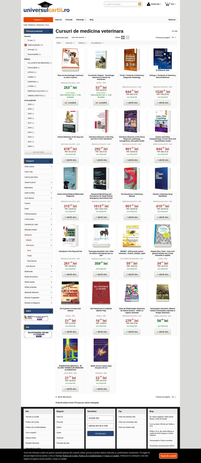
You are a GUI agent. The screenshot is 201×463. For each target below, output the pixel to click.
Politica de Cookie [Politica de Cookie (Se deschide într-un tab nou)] (70, 456)
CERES (68, 316)
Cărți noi (60, 417)
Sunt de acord (168, 455)
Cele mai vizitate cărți (127, 427)
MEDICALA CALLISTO (68, 83)
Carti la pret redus (31, 177)
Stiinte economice (31, 277)
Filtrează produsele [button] (34, 31)
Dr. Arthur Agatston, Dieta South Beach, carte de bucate (161, 418)
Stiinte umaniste (31, 287)
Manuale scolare (31, 230)
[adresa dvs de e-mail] (100, 425)
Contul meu (153, 4)
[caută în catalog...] (120, 4)
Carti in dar (29, 172)
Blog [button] (151, 411)
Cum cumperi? (31, 433)
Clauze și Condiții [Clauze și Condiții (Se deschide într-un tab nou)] (111, 456)
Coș (169, 4)
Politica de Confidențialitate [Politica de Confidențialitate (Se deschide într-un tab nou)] (90, 456)
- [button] (50, 31)
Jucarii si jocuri (30, 182)
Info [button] (27, 411)
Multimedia (29, 271)
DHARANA (99, 373)
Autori (59, 433)
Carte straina (29, 167)
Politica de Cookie (32, 422)
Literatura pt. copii (31, 224)
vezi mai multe (38, 152)
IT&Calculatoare (31, 214)
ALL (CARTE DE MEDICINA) (130, 258)
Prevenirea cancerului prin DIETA (162, 446)
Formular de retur (63, 443)
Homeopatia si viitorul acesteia (161, 440)
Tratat (29, 256)
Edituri (59, 427)
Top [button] (120, 411)
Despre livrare (31, 438)
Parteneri (60, 438)
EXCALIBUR (68, 373)
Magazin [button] (60, 411)
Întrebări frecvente (32, 443)
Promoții (60, 422)
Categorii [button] (30, 161)
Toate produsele (35, 45)
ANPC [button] (28, 311)
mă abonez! (100, 433)
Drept (27, 209)
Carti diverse (29, 198)
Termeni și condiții (32, 417)
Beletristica (29, 188)
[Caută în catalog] (139, 4)
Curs (29, 250)
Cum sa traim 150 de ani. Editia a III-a (162, 425)
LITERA (160, 258)
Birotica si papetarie (32, 298)
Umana (28, 240)
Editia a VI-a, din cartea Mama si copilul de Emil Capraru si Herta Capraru (162, 433)
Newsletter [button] (92, 411)
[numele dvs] (100, 418)
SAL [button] (28, 327)
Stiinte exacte (30, 282)
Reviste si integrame (32, 303)
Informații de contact (33, 448)
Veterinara (30, 245)
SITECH (99, 82)
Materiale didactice (31, 292)
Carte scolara (29, 193)
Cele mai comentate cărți (128, 422)
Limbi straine (29, 219)
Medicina (28, 235)
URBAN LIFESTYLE (160, 316)
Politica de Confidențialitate (36, 427)
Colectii (27, 203)
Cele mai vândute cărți (127, 417)
